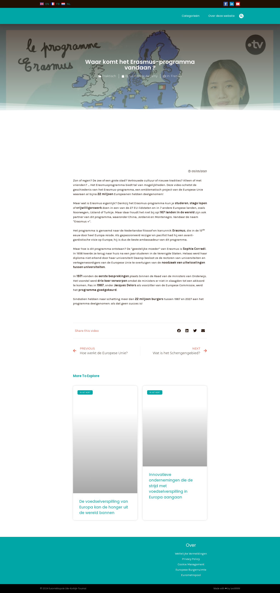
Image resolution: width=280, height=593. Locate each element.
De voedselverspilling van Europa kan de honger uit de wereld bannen (103, 507)
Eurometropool (191, 575)
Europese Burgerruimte (191, 569)
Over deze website (221, 16)
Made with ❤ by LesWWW (227, 588)
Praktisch (109, 76)
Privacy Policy (191, 559)
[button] (241, 16)
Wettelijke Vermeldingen (191, 553)
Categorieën (190, 16)
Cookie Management (191, 564)
